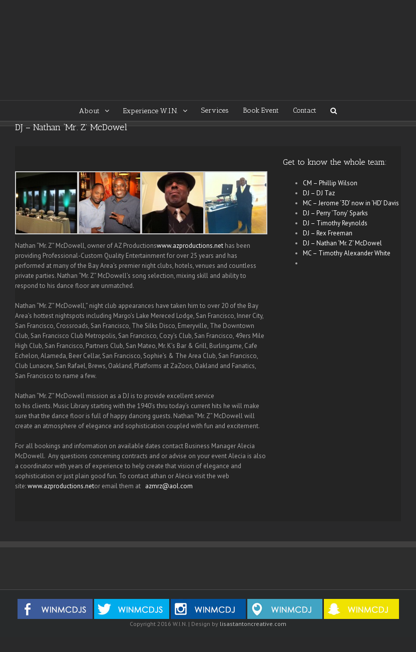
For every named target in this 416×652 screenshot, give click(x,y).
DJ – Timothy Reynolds (335, 223)
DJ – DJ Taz (319, 193)
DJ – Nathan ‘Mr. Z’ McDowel (342, 243)
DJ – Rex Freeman (327, 233)
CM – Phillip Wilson (330, 183)
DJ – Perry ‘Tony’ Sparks (335, 213)
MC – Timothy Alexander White (346, 253)
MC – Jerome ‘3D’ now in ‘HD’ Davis (351, 203)
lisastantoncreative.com (253, 623)
